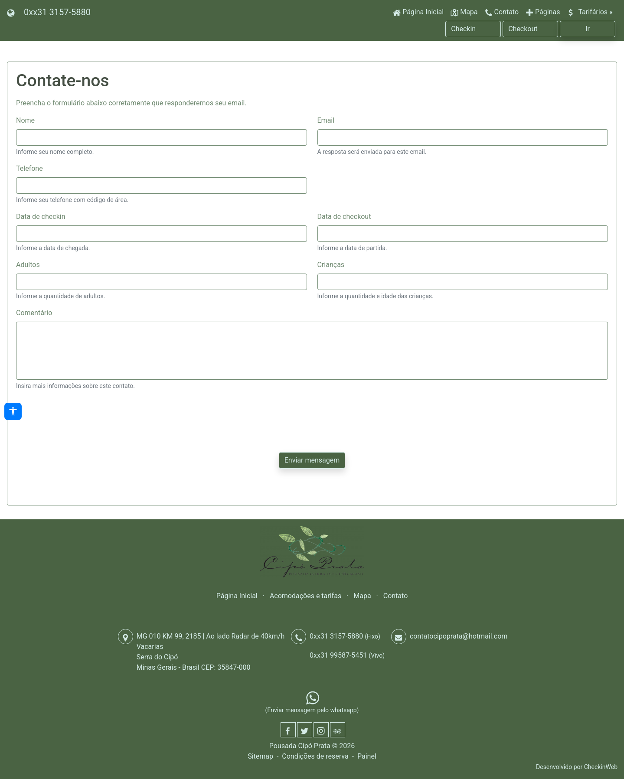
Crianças (331, 265)
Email (326, 120)
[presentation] (82, 414)
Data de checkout (344, 216)
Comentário (34, 313)
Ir (587, 29)
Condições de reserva (315, 756)
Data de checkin (40, 216)
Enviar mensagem (312, 460)
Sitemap (260, 756)
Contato (395, 596)
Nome (25, 120)
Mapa (362, 596)
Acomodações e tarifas (305, 596)
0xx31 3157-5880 (57, 12)
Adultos (28, 265)
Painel (366, 756)
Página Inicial (237, 596)
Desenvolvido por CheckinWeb (576, 766)
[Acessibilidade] (13, 411)
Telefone (29, 168)
